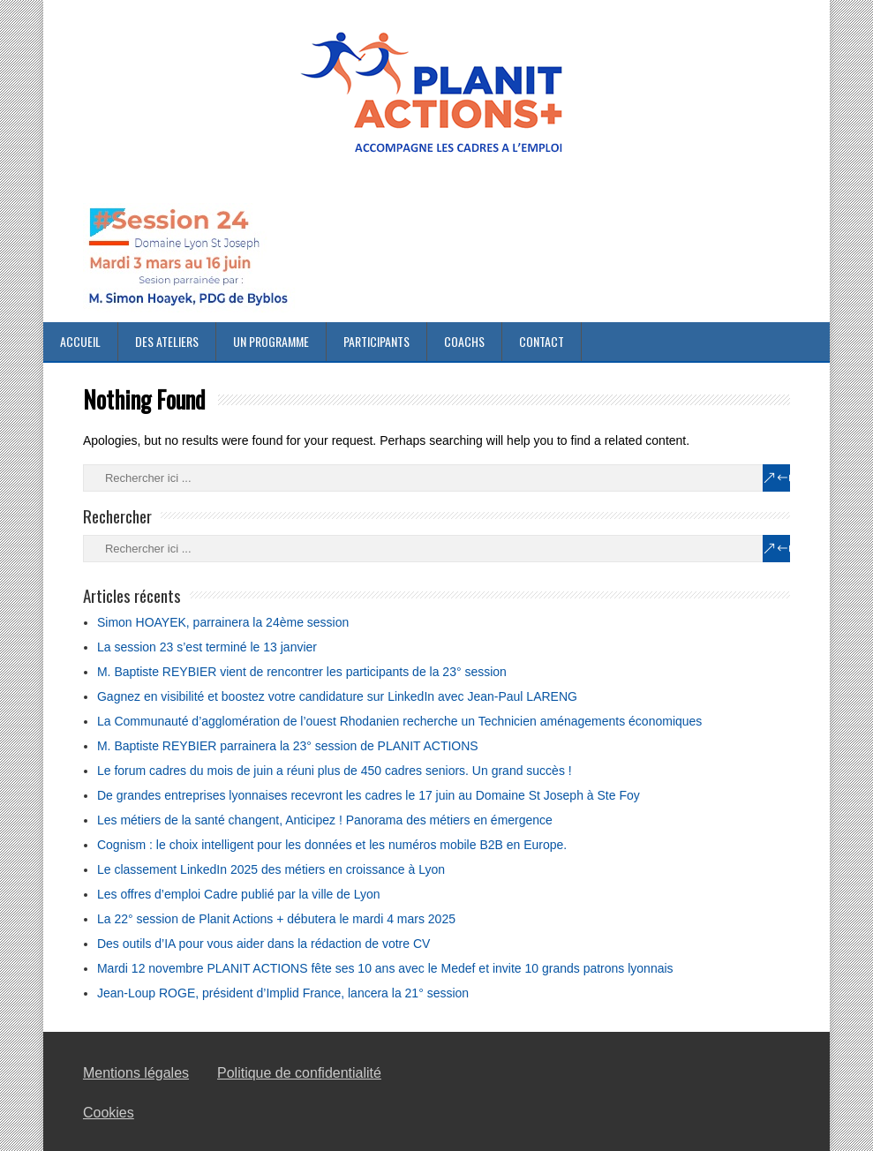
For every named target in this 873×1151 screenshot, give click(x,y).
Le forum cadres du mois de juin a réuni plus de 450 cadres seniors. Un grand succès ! (334, 771)
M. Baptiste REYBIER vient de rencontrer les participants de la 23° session (302, 672)
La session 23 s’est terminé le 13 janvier (207, 647)
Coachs (464, 341)
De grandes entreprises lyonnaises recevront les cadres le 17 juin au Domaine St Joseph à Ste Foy (368, 795)
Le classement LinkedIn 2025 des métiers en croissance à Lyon (271, 869)
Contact (541, 341)
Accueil (80, 341)
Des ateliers (167, 341)
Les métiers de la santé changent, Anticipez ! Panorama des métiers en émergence (325, 820)
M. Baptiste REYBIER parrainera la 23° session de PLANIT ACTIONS (287, 746)
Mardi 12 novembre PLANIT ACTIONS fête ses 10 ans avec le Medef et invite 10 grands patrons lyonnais (385, 968)
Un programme (271, 341)
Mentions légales (136, 1072)
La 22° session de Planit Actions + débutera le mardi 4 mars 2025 (276, 919)
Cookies (108, 1112)
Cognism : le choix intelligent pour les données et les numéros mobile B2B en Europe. (332, 845)
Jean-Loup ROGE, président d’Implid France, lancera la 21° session (283, 993)
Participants (376, 341)
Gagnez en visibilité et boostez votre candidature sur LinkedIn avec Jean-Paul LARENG (337, 696)
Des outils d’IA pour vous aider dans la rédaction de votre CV (263, 944)
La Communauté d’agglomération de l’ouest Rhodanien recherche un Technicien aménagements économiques (399, 721)
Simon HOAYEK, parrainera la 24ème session (223, 622)
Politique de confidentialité (299, 1072)
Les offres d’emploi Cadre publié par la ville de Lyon (238, 894)
